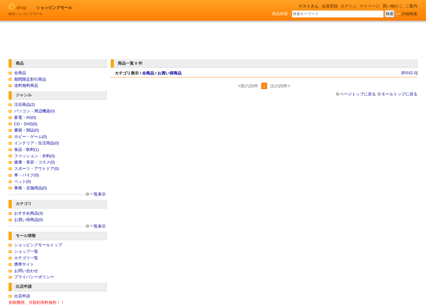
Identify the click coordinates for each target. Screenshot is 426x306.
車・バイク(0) (26, 175)
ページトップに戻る (358, 94)
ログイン (348, 6)
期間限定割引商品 (30, 79)
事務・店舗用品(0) (30, 188)
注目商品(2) (24, 104)
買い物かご (393, 6)
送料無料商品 (26, 85)
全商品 (20, 72)
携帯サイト (24, 264)
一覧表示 (98, 194)
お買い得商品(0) (28, 219)
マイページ (370, 6)
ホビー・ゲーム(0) (30, 136)
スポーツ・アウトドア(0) (36, 168)
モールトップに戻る (399, 94)
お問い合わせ (26, 270)
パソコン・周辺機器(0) (34, 111)
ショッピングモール (54, 7)
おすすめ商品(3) (28, 213)
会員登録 (330, 6)
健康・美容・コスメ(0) (34, 162)
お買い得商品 (169, 73)
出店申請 (22, 296)
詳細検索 (409, 13)
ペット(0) (22, 181)
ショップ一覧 (26, 251)
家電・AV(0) (25, 117)
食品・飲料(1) (26, 149)
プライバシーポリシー (34, 277)
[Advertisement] (213, 38)
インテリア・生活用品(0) (36, 143)
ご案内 (411, 6)
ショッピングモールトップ (38, 245)
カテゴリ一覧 (26, 258)
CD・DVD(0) (25, 124)
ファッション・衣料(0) (34, 156)
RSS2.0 (409, 72)
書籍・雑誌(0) (26, 130)
